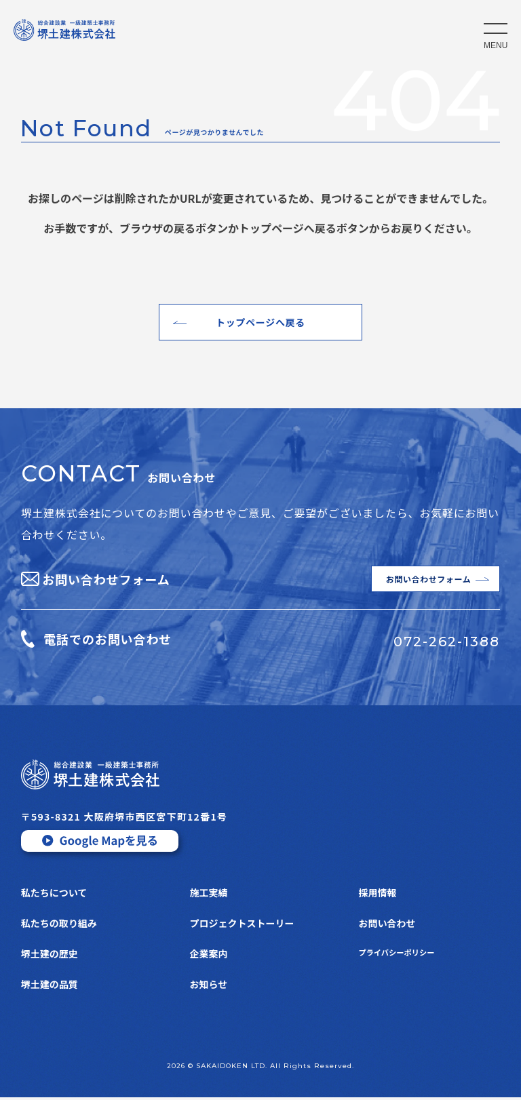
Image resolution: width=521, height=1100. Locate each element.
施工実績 (209, 895)
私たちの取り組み (59, 925)
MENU (495, 45)
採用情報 (377, 895)
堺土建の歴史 (49, 956)
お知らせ (209, 987)
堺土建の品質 (49, 987)
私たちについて (54, 895)
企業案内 (209, 956)
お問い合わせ (386, 925)
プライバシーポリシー (405, 956)
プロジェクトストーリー (242, 925)
